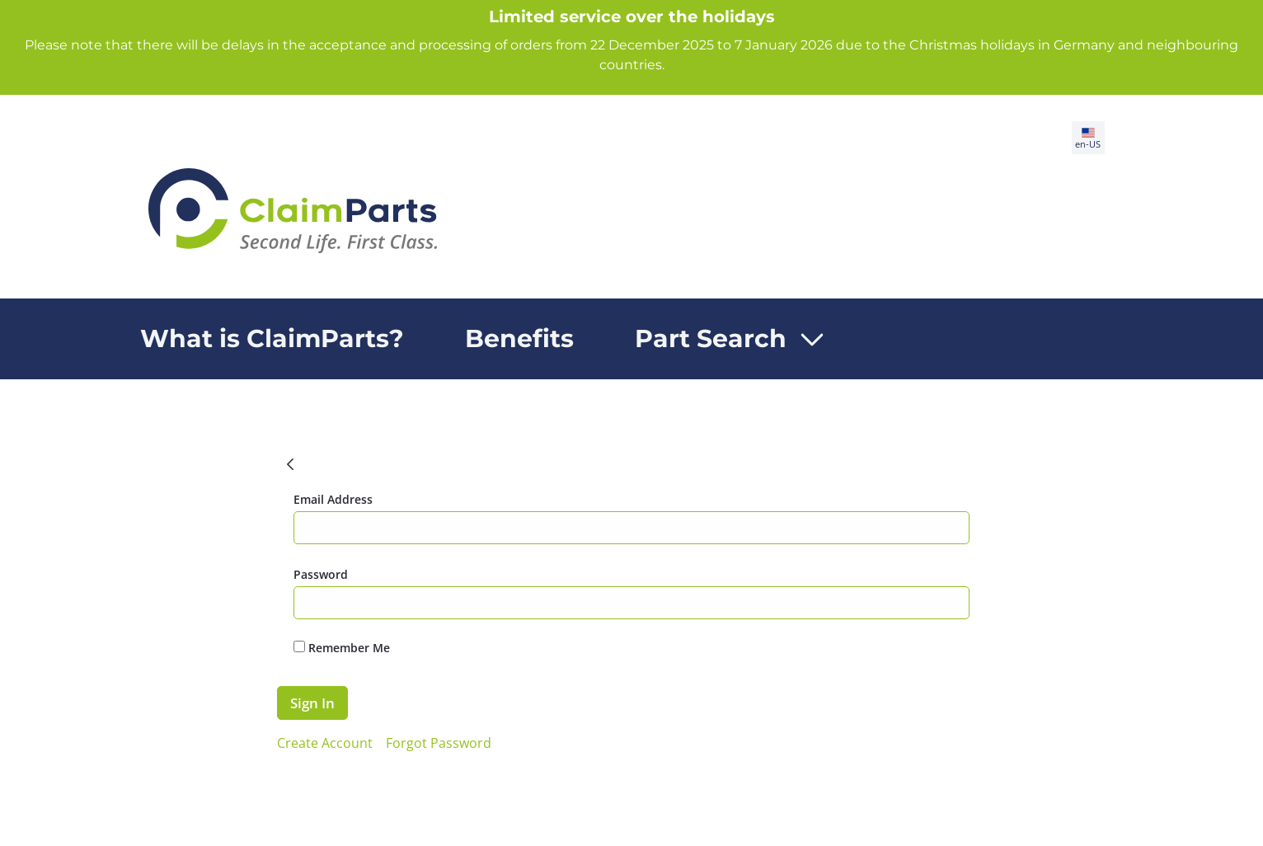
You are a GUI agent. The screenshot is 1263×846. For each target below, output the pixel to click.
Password (320, 574)
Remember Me (341, 648)
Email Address (333, 499)
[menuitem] (272, 339)
